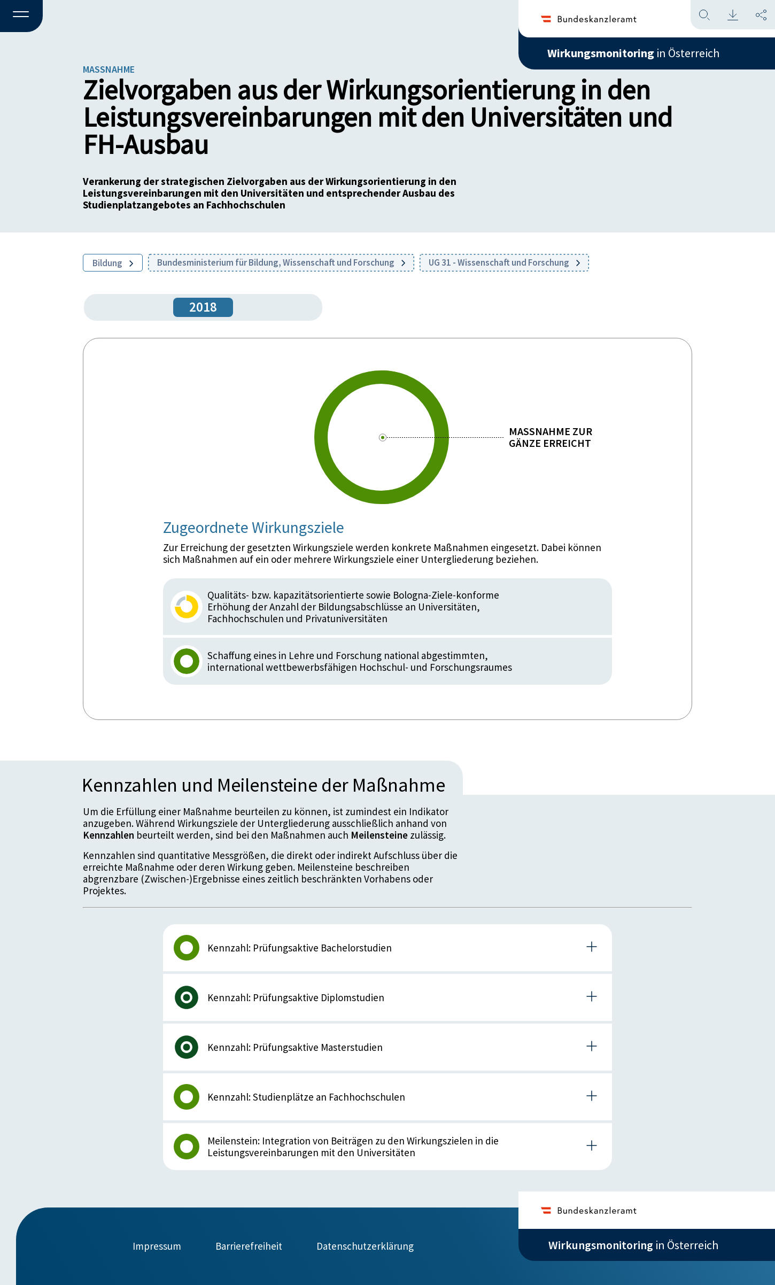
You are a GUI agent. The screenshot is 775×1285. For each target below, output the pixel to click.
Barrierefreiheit (248, 1246)
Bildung (112, 263)
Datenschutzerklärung (365, 1246)
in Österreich (633, 52)
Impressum (157, 1246)
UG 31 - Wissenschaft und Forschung (504, 262)
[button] (21, 17)
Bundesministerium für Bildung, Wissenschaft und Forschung (281, 262)
